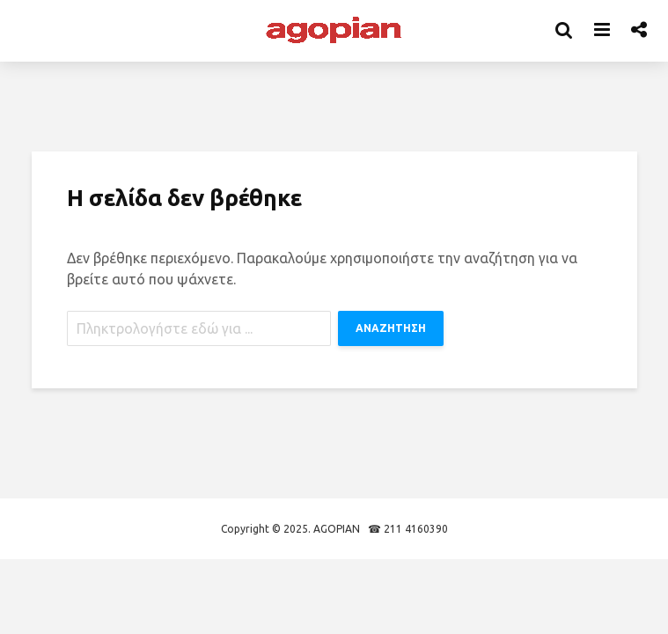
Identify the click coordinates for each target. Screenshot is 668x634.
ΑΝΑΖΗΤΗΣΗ (391, 328)
